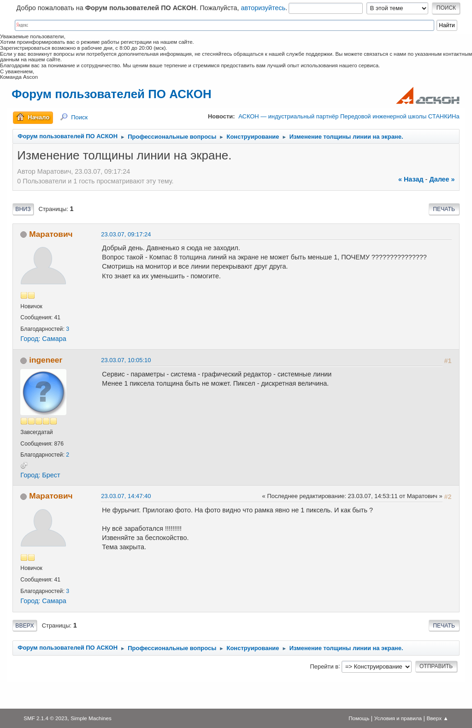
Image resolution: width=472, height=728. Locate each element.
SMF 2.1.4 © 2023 (45, 718)
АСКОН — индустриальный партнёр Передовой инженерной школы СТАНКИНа (348, 116)
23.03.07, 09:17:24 (126, 234)
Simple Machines (91, 718)
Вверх (24, 625)
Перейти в (324, 666)
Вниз (22, 209)
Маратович (50, 234)
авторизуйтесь (263, 8)
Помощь (358, 718)
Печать (444, 209)
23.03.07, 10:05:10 (126, 360)
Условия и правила (398, 718)
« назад (411, 179)
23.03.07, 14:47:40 (126, 496)
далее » (441, 179)
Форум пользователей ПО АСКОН (111, 94)
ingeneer (45, 359)
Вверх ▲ (437, 718)
